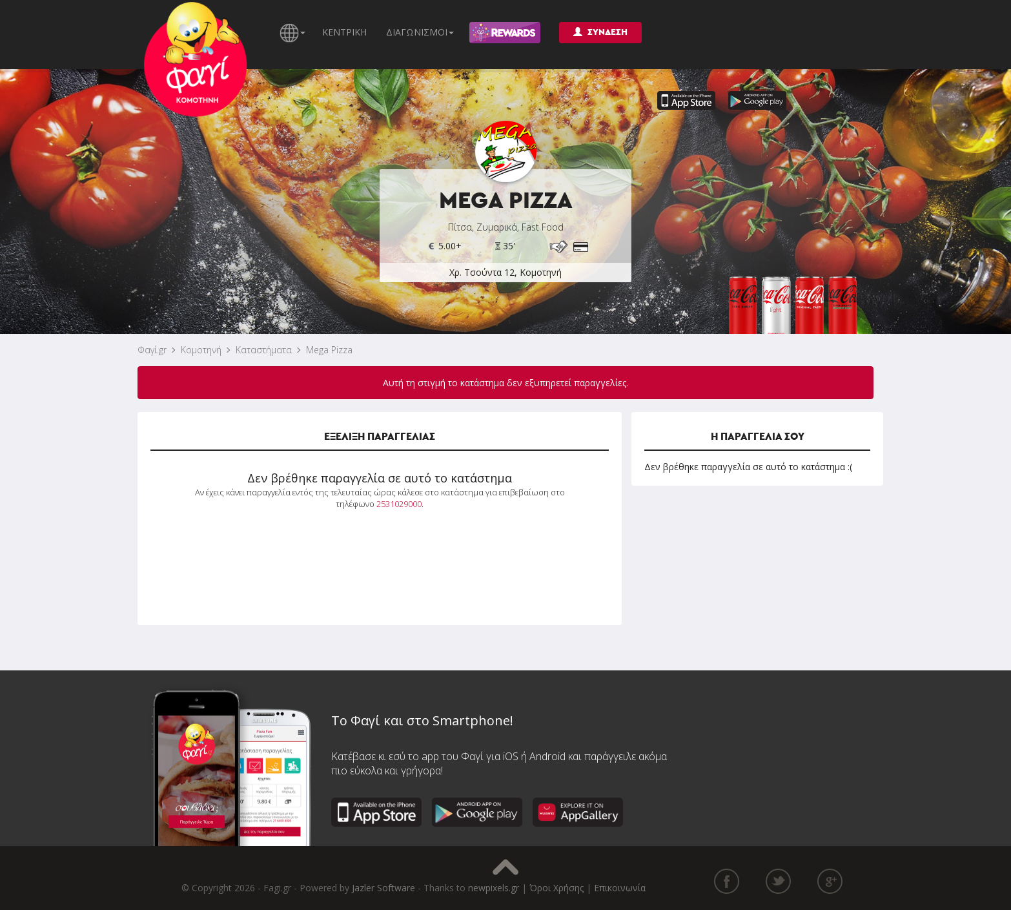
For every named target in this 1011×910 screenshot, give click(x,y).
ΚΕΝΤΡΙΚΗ (344, 32)
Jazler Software (383, 888)
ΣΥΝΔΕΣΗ (600, 32)
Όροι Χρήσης (556, 888)
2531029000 (399, 504)
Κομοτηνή (201, 350)
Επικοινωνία (620, 888)
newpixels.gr (493, 888)
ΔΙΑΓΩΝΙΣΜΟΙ (420, 32)
